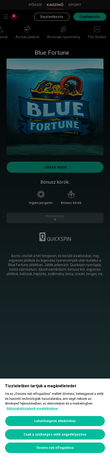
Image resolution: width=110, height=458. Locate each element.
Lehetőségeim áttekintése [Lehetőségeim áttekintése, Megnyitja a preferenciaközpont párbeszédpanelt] (55, 421)
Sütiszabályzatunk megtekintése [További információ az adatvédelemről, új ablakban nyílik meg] (32, 408)
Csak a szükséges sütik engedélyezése (55, 434)
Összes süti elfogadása (55, 448)
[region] (55, 418)
